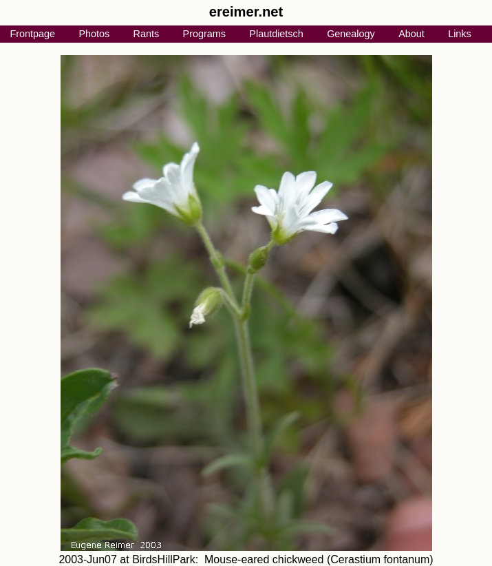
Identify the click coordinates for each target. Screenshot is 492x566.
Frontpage (32, 33)
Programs (204, 33)
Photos (93, 33)
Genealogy (351, 33)
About (411, 33)
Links (459, 33)
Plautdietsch (276, 33)
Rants (146, 33)
